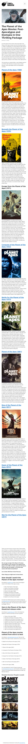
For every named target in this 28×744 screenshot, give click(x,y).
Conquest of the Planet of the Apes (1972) (14, 246)
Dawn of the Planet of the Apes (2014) (12, 466)
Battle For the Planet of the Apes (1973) (13, 298)
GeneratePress (22, 742)
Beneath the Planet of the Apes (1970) (12, 130)
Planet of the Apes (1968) (12, 70)
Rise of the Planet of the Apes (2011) (11, 406)
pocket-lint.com (6, 601)
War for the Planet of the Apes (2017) (14, 516)
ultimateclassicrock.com (13, 637)
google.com (10, 582)
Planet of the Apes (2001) (12, 351)
